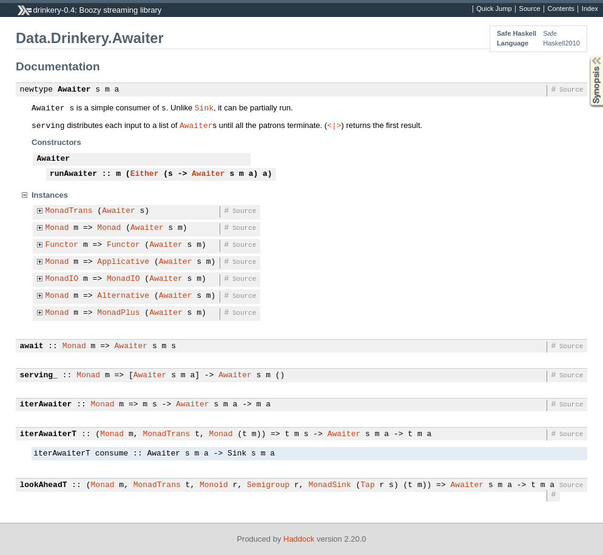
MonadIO (62, 279)
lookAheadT (43, 485)
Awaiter (74, 89)
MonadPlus (118, 313)
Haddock (298, 538)
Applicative (123, 262)
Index (590, 9)
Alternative (123, 296)
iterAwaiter (46, 404)
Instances (50, 195)
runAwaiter (73, 174)
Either (144, 174)
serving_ (39, 375)
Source (530, 9)
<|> (334, 124)
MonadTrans (69, 211)
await (32, 346)
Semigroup (268, 485)
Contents (561, 9)
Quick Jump (493, 9)
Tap (367, 485)
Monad (57, 228)
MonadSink (329, 485)
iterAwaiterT (48, 434)
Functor (62, 245)
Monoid (214, 485)
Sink (204, 107)
